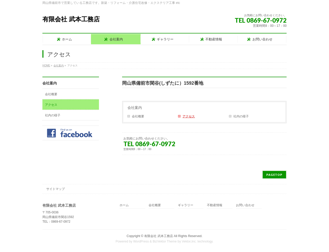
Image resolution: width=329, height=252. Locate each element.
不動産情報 (214, 205)
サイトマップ (55, 189)
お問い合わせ (245, 205)
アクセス (188, 116)
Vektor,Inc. (189, 241)
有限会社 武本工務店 (71, 19)
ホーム (124, 205)
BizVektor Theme (165, 241)
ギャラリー (185, 205)
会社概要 (138, 116)
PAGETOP (274, 174)
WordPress (141, 241)
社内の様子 (241, 116)
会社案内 (134, 108)
